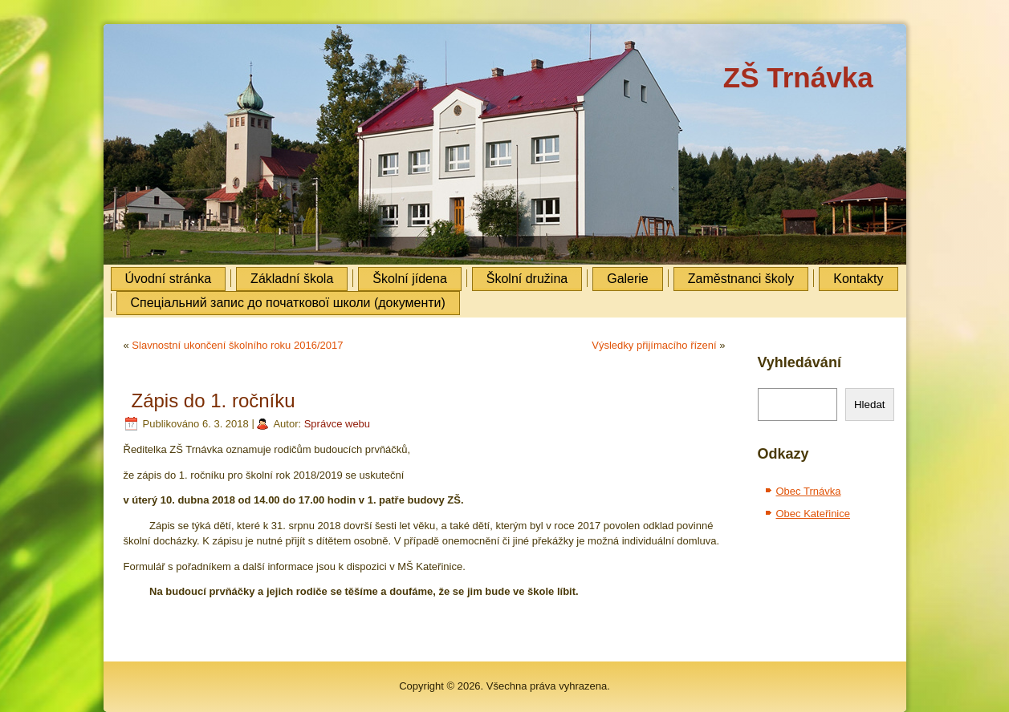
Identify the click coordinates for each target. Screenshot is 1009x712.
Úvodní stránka (168, 278)
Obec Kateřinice (813, 514)
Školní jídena (409, 278)
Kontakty (858, 278)
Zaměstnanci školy (741, 278)
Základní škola (291, 278)
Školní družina (527, 278)
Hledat (869, 404)
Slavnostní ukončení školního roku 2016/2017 (237, 345)
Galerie (628, 278)
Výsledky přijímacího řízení (654, 345)
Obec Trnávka (808, 491)
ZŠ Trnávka (798, 77)
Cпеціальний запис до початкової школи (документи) (288, 302)
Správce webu (337, 424)
